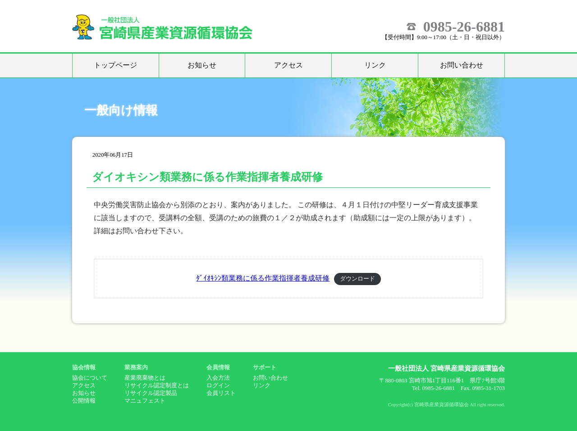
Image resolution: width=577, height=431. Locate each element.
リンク (375, 65)
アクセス (288, 65)
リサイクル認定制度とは (156, 385)
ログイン (218, 385)
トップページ (115, 65)
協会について (89, 378)
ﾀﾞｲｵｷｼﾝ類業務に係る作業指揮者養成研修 (263, 278)
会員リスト (221, 393)
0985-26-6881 (464, 26)
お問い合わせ (461, 65)
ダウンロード (357, 279)
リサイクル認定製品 (150, 393)
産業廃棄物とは (144, 378)
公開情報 (84, 401)
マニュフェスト (144, 401)
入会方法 (218, 378)
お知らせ (202, 65)
